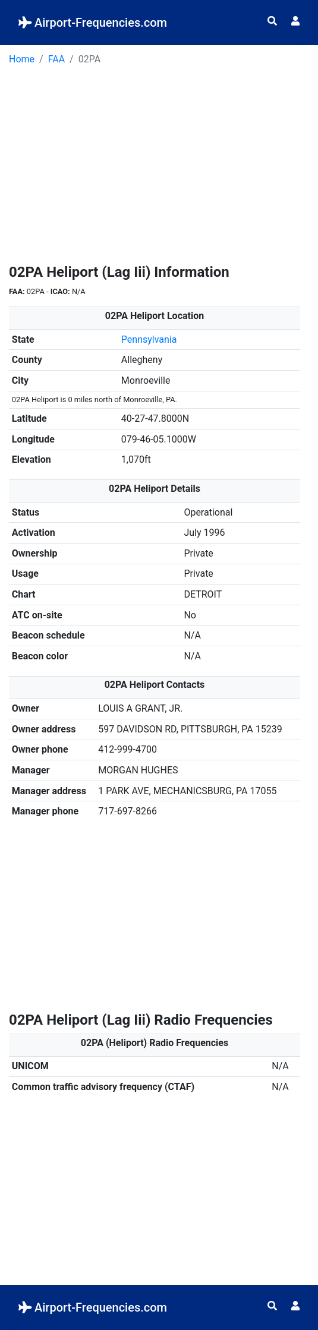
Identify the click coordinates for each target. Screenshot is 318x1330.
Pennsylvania (149, 339)
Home (21, 59)
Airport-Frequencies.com (92, 22)
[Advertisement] (159, 169)
